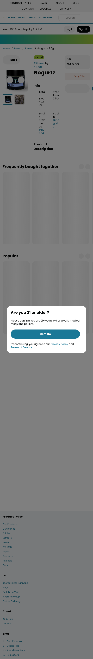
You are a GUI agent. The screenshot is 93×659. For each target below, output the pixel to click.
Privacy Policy (59, 344)
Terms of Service (21, 347)
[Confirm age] (45, 334)
